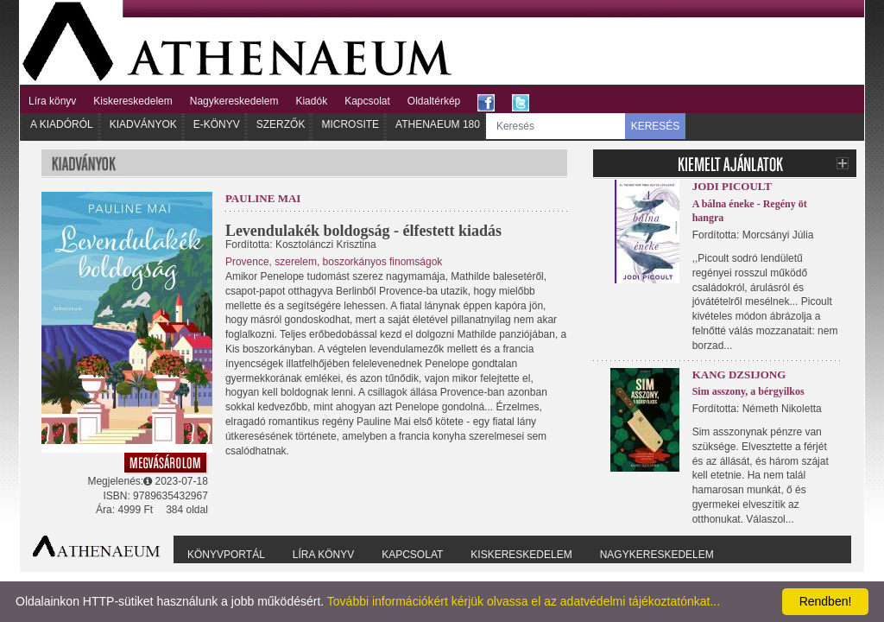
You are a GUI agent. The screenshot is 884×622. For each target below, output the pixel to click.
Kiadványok (143, 124)
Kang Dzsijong (739, 374)
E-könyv (216, 124)
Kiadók (311, 101)
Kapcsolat (367, 101)
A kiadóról (61, 124)
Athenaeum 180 (437, 124)
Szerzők (281, 124)
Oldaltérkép (433, 101)
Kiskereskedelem (132, 101)
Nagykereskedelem (234, 101)
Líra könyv (52, 101)
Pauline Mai (263, 198)
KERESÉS (655, 126)
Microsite (350, 124)
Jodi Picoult (732, 186)
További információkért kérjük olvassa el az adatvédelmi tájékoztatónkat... (523, 601)
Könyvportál (226, 555)
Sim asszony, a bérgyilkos (748, 391)
